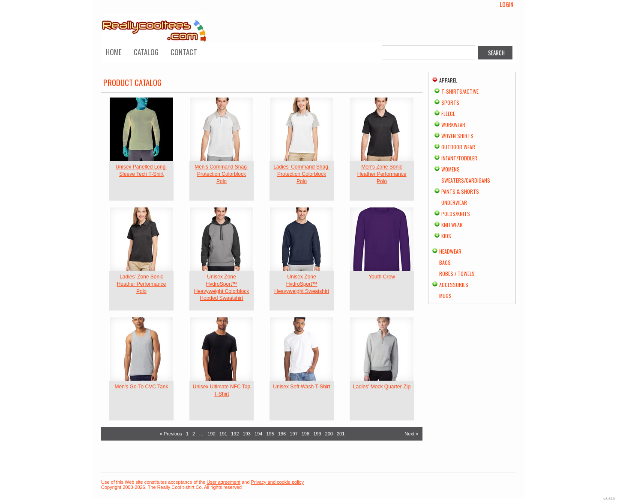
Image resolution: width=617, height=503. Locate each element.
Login (506, 4)
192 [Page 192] (235, 433)
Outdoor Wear (458, 147)
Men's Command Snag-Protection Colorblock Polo (222, 174)
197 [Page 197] (293, 433)
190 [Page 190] (211, 433)
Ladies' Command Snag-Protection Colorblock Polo (301, 174)
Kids (446, 236)
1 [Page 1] (187, 433)
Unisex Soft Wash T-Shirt (301, 387)
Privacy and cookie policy (277, 482)
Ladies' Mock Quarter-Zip (381, 387)
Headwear (450, 251)
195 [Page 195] (270, 433)
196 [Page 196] (282, 433)
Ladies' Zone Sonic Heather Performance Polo (141, 284)
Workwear (453, 124)
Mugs (445, 295)
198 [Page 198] (305, 433)
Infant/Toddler (459, 158)
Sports (450, 102)
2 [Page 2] (193, 433)
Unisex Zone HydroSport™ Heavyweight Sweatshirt (301, 284)
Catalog (146, 52)
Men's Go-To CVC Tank (141, 387)
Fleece (448, 113)
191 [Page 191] (223, 433)
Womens (450, 169)
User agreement (223, 482)
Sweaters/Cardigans (465, 180)
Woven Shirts (457, 135)
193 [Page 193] (247, 433)
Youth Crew (381, 277)
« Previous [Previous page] (171, 433)
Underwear (454, 202)
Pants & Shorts (460, 191)
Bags (445, 262)
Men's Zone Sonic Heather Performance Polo (382, 174)
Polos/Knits (455, 213)
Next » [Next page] (411, 433)
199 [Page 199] (317, 433)
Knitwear (452, 224)
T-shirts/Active (460, 91)
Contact (184, 52)
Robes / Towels (457, 273)
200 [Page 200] (329, 433)
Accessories (453, 284)
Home (114, 52)
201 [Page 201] (340, 433)
